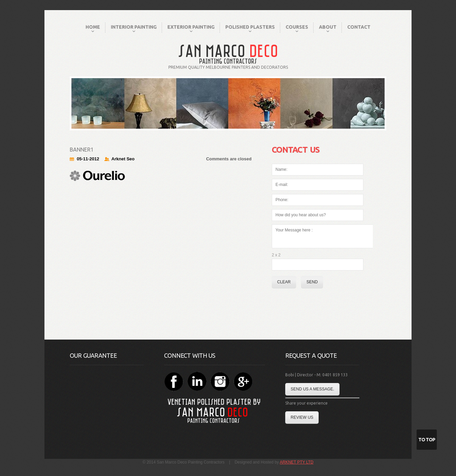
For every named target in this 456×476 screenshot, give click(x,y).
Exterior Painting (191, 28)
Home (92, 28)
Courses (297, 28)
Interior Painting (133, 28)
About (328, 28)
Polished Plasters (250, 28)
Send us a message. (312, 389)
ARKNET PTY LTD (297, 462)
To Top (426, 439)
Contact (358, 27)
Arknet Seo (123, 158)
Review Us (302, 417)
